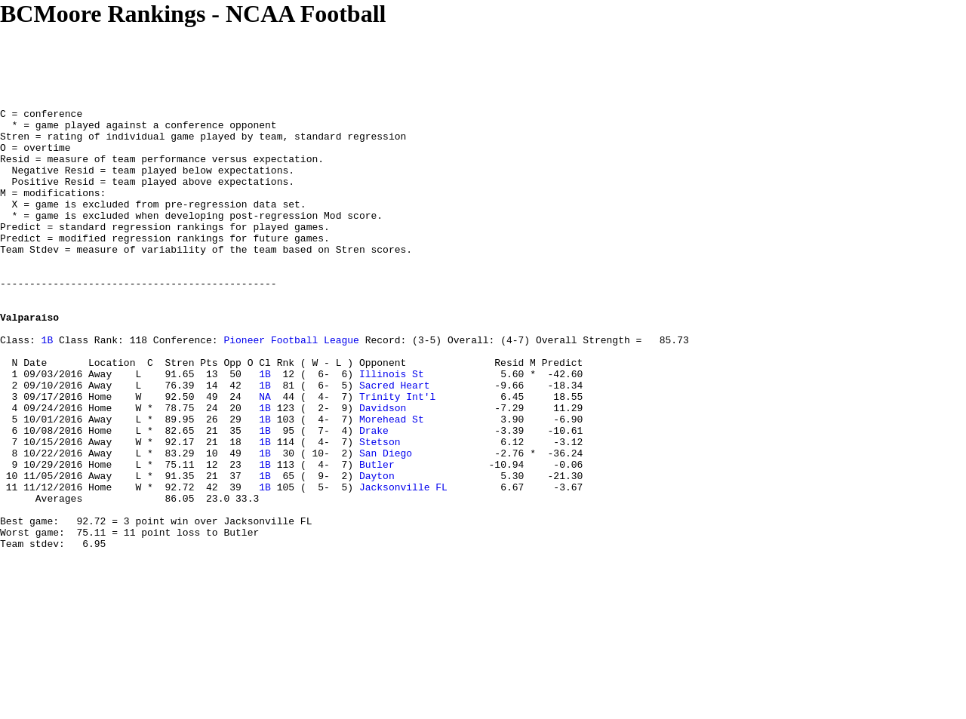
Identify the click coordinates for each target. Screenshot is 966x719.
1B (48, 387)
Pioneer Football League (290, 387)
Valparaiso (29, 360)
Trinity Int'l (397, 455)
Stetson (380, 509)
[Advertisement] (274, 62)
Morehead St (391, 482)
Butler (377, 536)
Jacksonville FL (403, 563)
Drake (374, 495)
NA (265, 455)
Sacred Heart (394, 441)
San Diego (385, 523)
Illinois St (391, 428)
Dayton (377, 550)
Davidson (382, 468)
